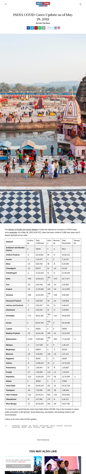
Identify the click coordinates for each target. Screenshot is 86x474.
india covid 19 (60, 425)
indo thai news (36, 427)
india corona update (44, 425)
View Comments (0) (43, 440)
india (30, 425)
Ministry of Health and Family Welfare (23, 230)
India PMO (24, 427)
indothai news (50, 427)
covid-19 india (24, 425)
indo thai (30, 427)
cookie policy (22, 461)
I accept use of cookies (18, 466)
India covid (52, 425)
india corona (35, 425)
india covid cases (68, 425)
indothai (43, 427)
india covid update (16, 427)
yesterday (13, 232)
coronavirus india (15, 425)
